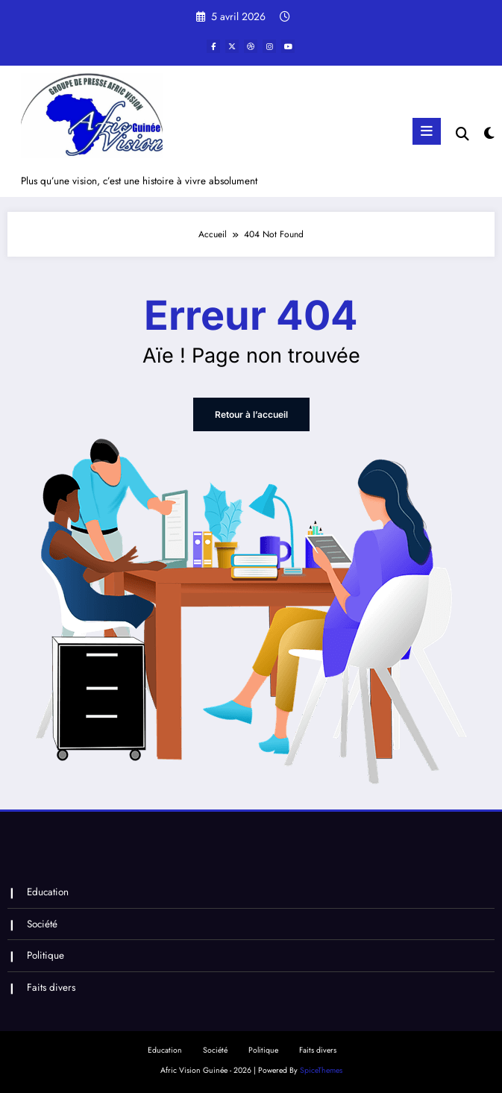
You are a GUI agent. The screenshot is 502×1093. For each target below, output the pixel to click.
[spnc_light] (488, 134)
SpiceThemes (321, 1070)
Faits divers (51, 987)
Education (48, 892)
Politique (45, 955)
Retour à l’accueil (251, 414)
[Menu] (426, 131)
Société (42, 924)
